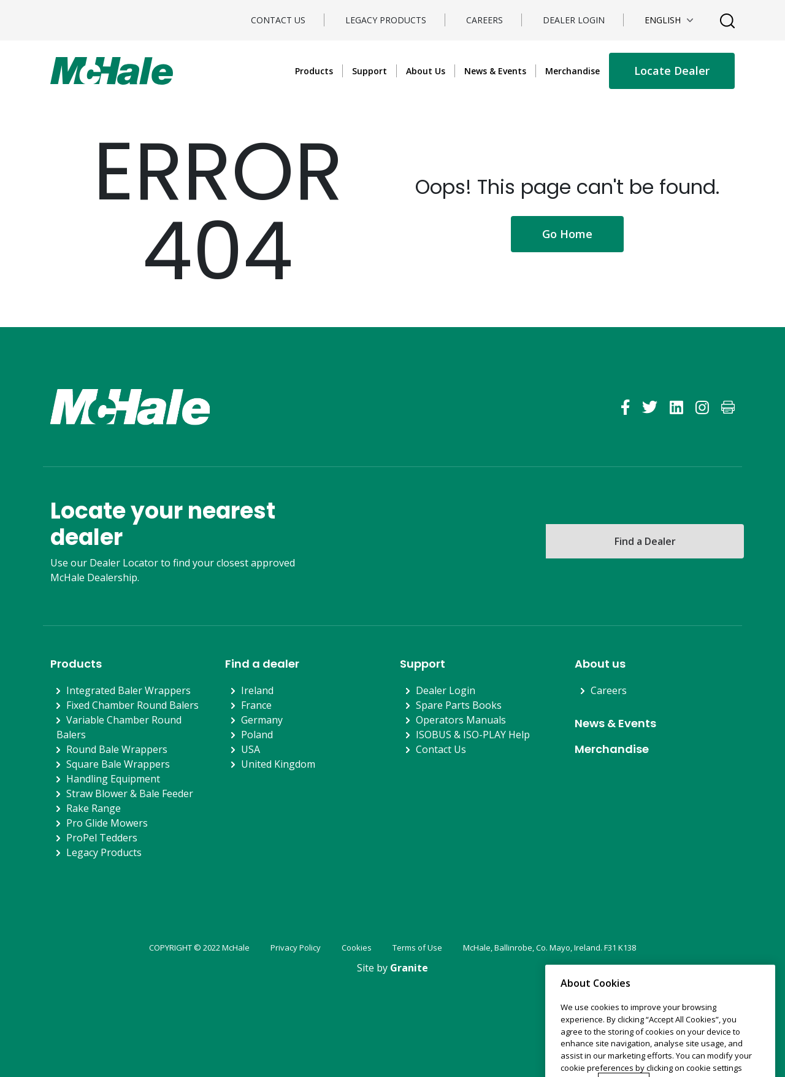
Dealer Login (574, 20)
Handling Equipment (113, 779)
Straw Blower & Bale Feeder (129, 793)
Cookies (357, 947)
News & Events (495, 71)
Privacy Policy (295, 947)
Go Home (567, 233)
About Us (425, 71)
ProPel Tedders (101, 837)
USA (250, 749)
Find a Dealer (645, 541)
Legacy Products (385, 20)
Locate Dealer (672, 70)
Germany (262, 720)
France (256, 705)
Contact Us (278, 20)
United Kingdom (278, 764)
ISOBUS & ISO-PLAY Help (473, 734)
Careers (484, 20)
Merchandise (572, 71)
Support (369, 71)
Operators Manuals (461, 720)
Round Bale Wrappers (116, 749)
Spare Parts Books (459, 705)
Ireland (257, 690)
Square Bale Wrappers (118, 764)
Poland (257, 734)
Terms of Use (417, 947)
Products (314, 71)
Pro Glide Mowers (107, 823)
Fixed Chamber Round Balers (132, 705)
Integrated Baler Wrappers (128, 690)
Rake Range (93, 808)
